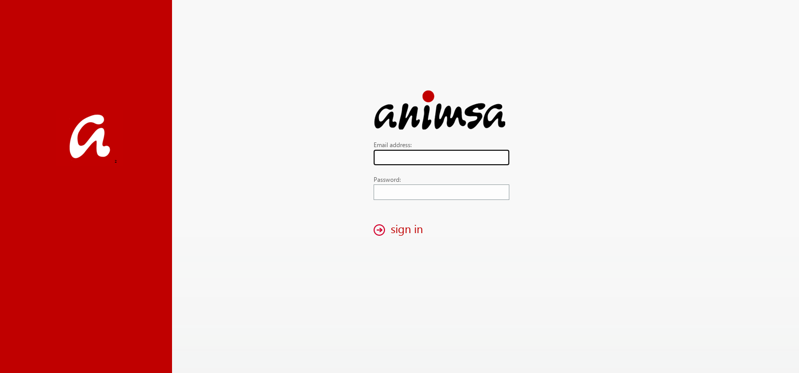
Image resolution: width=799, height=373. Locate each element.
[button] (401, 230)
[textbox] (441, 157)
